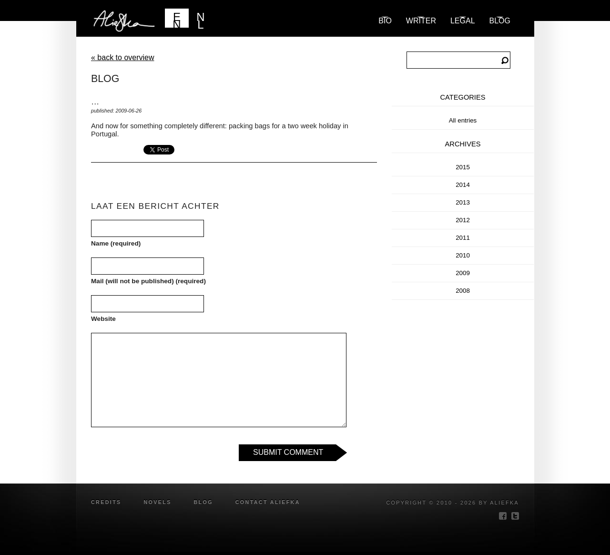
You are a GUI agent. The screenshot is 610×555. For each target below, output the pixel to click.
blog (499, 21)
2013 (463, 202)
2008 (463, 290)
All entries (463, 120)
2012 (463, 220)
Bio (385, 21)
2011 (463, 237)
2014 (463, 184)
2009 (463, 273)
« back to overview (122, 57)
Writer (421, 21)
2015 (463, 167)
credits (106, 502)
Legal (462, 21)
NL (200, 19)
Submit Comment (288, 452)
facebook (503, 516)
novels (157, 502)
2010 (463, 255)
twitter (515, 516)
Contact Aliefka (267, 502)
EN (177, 19)
